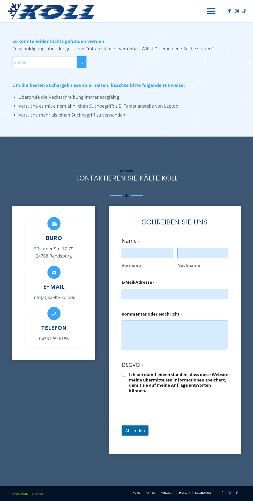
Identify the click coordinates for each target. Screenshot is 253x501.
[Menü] (209, 11)
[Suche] (49, 62)
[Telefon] (54, 313)
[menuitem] (209, 11)
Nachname (188, 265)
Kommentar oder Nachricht (152, 314)
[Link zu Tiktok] (244, 11)
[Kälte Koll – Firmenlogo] (52, 11)
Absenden (135, 430)
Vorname (131, 265)
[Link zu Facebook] (229, 11)
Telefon (54, 328)
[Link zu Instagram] (237, 11)
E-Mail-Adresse (138, 282)
